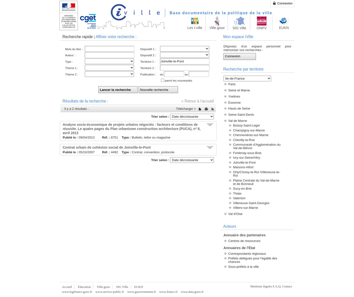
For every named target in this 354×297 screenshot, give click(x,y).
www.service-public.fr (109, 292)
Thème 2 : (71, 74)
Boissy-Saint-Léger (246, 125)
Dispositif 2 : (148, 55)
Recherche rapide (77, 37)
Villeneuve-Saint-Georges (251, 203)
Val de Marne (237, 121)
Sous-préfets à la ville (243, 267)
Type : (69, 61)
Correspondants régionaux (247, 253)
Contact (287, 286)
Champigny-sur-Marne (249, 130)
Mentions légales (261, 286)
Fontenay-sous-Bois (247, 153)
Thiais (237, 193)
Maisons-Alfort (243, 167)
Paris (232, 84)
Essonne (234, 102)
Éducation (84, 287)
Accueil (67, 287)
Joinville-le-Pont (244, 162)
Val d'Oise (235, 214)
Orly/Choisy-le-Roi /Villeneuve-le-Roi (256, 173)
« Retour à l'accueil (197, 101)
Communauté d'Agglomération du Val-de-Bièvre (256, 146)
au (186, 74)
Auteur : (70, 55)
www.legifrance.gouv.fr (77, 292)
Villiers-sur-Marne (245, 208)
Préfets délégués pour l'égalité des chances (252, 260)
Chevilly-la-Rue (244, 140)
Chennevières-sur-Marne (250, 135)
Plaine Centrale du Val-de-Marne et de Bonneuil (256, 182)
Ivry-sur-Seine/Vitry (246, 157)
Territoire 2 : (148, 68)
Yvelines (234, 96)
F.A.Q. (277, 286)
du (161, 74)
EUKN (138, 287)
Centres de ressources (244, 241)
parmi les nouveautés (178, 80)
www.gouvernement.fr (141, 292)
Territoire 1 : (148, 61)
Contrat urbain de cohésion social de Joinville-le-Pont (107, 147)
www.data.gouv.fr (192, 292)
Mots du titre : (74, 49)
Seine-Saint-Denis (241, 114)
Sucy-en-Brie (242, 188)
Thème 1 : (71, 68)
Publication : (148, 74)
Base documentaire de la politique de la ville (221, 13)
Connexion (282, 3)
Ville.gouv (103, 287)
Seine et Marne (239, 90)
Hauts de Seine (239, 108)
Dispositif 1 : (148, 49)
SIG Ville (122, 287)
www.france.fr (168, 292)
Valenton (239, 198)
